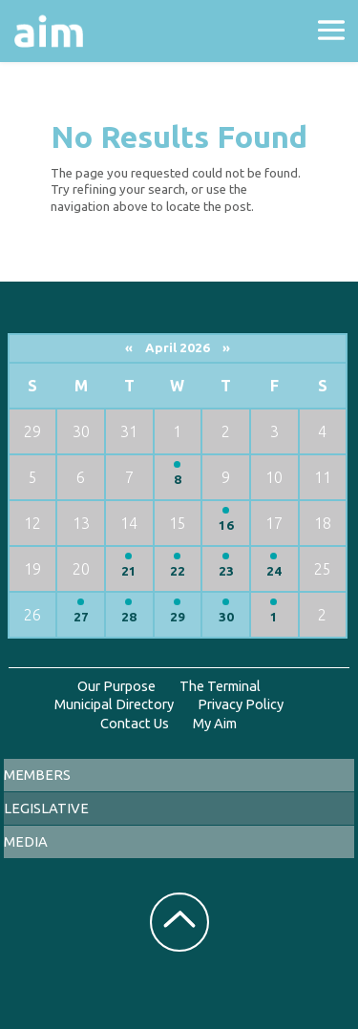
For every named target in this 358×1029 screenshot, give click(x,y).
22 (177, 571)
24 (274, 571)
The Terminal (220, 686)
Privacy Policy (241, 704)
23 (226, 571)
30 (226, 617)
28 (129, 617)
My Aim (215, 723)
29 (177, 617)
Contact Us (134, 723)
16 (226, 525)
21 (129, 571)
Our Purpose (116, 686)
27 (81, 617)
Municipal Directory (114, 704)
